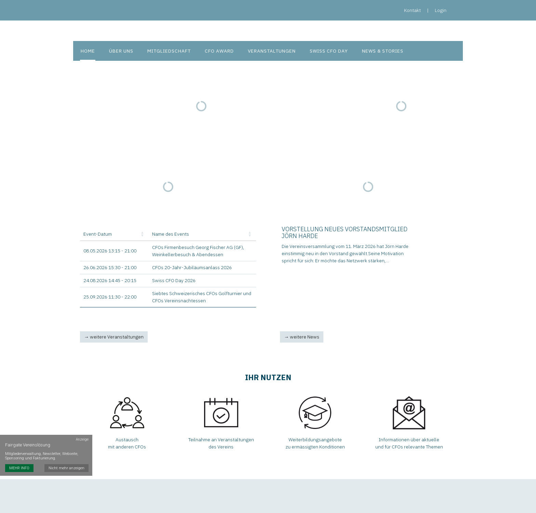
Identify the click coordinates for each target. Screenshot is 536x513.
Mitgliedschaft (167, 51)
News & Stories (379, 51)
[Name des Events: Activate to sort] (202, 234)
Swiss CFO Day (325, 51)
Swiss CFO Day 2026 (174, 281)
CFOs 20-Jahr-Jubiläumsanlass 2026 (192, 268)
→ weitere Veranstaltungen (114, 337)
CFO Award (216, 51)
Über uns (119, 51)
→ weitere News (301, 337)
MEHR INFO (19, 454)
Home (87, 51)
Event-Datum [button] (97, 235)
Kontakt (412, 10)
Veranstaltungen (268, 51)
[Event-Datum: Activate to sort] (114, 234)
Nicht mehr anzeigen (67, 454)
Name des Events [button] (170, 235)
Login (440, 10)
